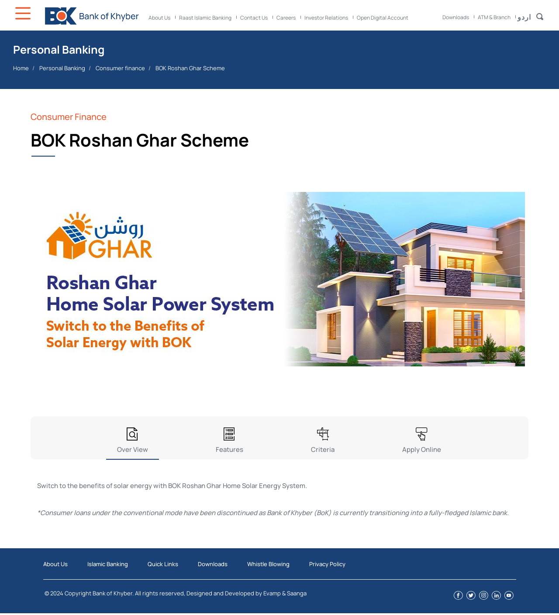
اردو (524, 17)
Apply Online (421, 449)
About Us (159, 17)
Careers (286, 17)
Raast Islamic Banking (205, 17)
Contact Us (254, 17)
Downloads (455, 17)
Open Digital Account (382, 17)
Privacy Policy (327, 564)
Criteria (323, 449)
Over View (132, 449)
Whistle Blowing (268, 564)
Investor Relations (326, 17)
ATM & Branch (494, 17)
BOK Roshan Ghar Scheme (190, 68)
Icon (24, 13)
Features (229, 449)
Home (21, 68)
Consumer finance (120, 68)
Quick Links (163, 564)
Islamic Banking (107, 564)
